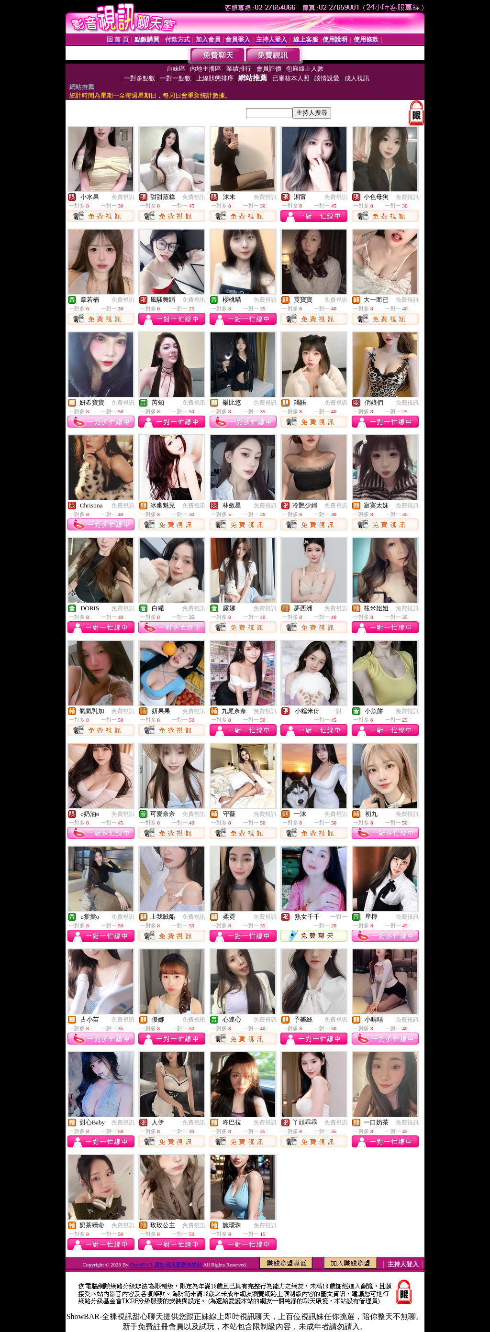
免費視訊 (122, 197)
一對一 (338, 711)
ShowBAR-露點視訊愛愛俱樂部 (166, 1264)
